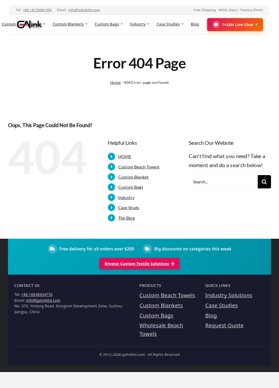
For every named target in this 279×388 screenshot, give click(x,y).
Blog (195, 24)
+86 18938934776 (36, 294)
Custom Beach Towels (139, 166)
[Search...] (223, 181)
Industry (138, 24)
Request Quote (224, 325)
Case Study (129, 207)
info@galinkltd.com (84, 10)
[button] (235, 24)
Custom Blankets (68, 24)
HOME (125, 156)
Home (115, 82)
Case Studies (168, 24)
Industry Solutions (228, 295)
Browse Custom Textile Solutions (139, 263)
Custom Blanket (133, 176)
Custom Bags (107, 24)
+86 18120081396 (37, 10)
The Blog (126, 217)
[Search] (264, 181)
